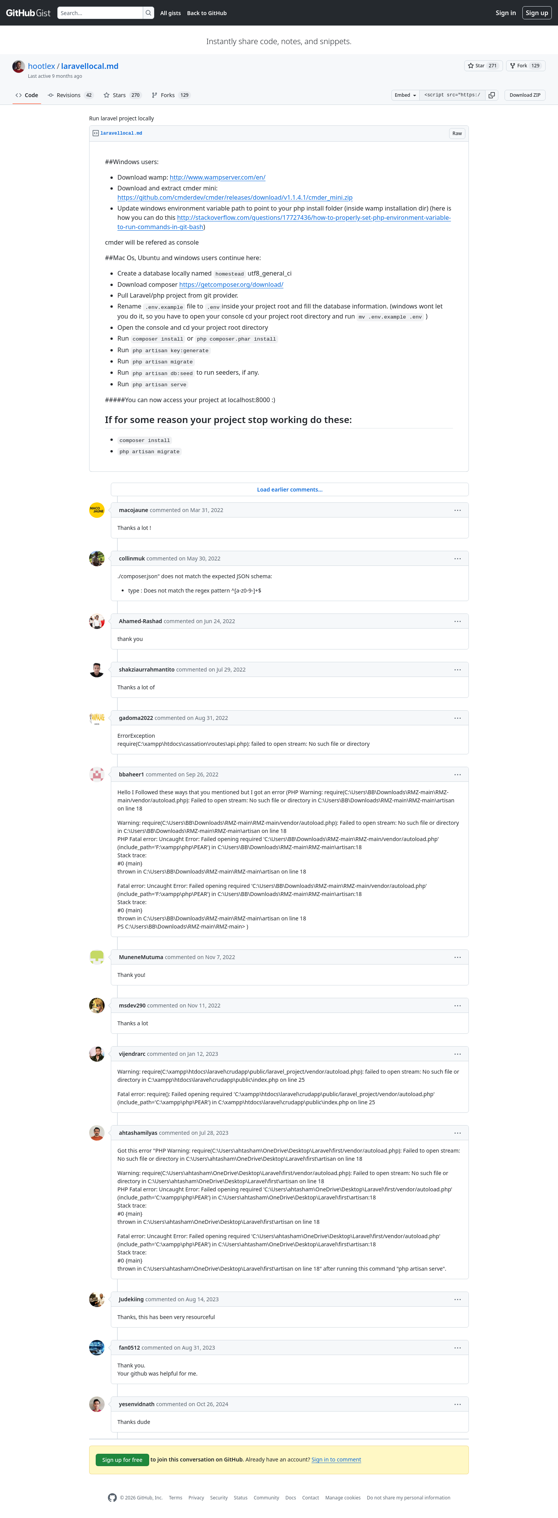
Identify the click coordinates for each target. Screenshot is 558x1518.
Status (241, 1497)
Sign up (537, 13)
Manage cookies (342, 1497)
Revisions (71, 95)
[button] (491, 95)
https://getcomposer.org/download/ (231, 284)
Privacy (196, 1497)
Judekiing (131, 1299)
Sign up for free (122, 1459)
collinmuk (132, 558)
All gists (170, 13)
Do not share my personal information (409, 1497)
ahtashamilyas (138, 1132)
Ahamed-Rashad (140, 621)
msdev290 (132, 1005)
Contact (310, 1497)
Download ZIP (525, 95)
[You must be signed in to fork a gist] (526, 65)
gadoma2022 (136, 717)
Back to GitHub (207, 13)
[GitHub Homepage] (112, 1498)
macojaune (133, 510)
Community (266, 1497)
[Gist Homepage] (28, 12)
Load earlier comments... (289, 489)
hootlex (41, 66)
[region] (279, 307)
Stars (122, 95)
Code (27, 95)
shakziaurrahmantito (147, 669)
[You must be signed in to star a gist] (483, 65)
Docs (290, 1497)
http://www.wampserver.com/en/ (217, 177)
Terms (176, 1497)
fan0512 (129, 1347)
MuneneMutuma (141, 957)
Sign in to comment (336, 1459)
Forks (171, 95)
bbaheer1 (131, 774)
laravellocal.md (90, 66)
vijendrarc (132, 1053)
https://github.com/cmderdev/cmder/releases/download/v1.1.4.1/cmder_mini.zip (235, 197)
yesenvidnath (137, 1404)
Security (219, 1497)
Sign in (506, 13)
